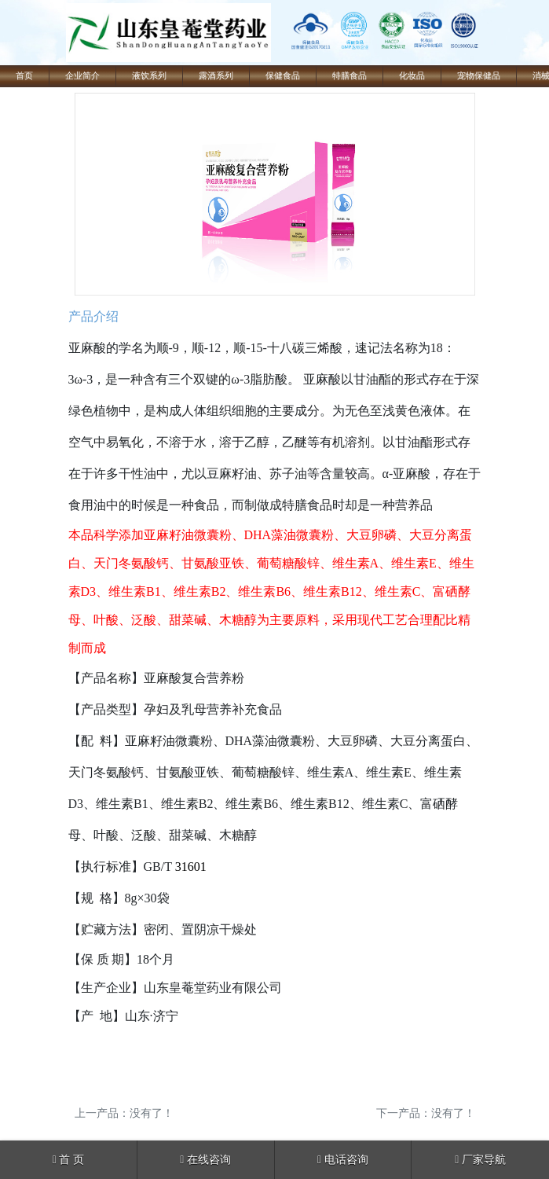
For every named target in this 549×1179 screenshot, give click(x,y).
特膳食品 (349, 76)
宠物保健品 (478, 76)
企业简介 (82, 76)
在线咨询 (205, 1159)
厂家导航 (480, 1159)
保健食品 (282, 76)
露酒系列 (216, 76)
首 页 (68, 1159)
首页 (24, 76)
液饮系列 (149, 76)
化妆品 (412, 76)
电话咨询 (342, 1159)
